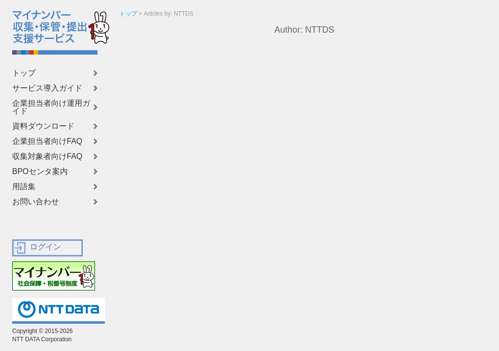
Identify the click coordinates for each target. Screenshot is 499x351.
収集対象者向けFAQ (47, 156)
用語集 (24, 187)
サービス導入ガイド (47, 88)
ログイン (45, 247)
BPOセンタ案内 (40, 172)
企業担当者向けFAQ (47, 141)
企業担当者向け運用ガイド (51, 107)
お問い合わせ (35, 202)
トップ (24, 73)
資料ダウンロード (43, 126)
